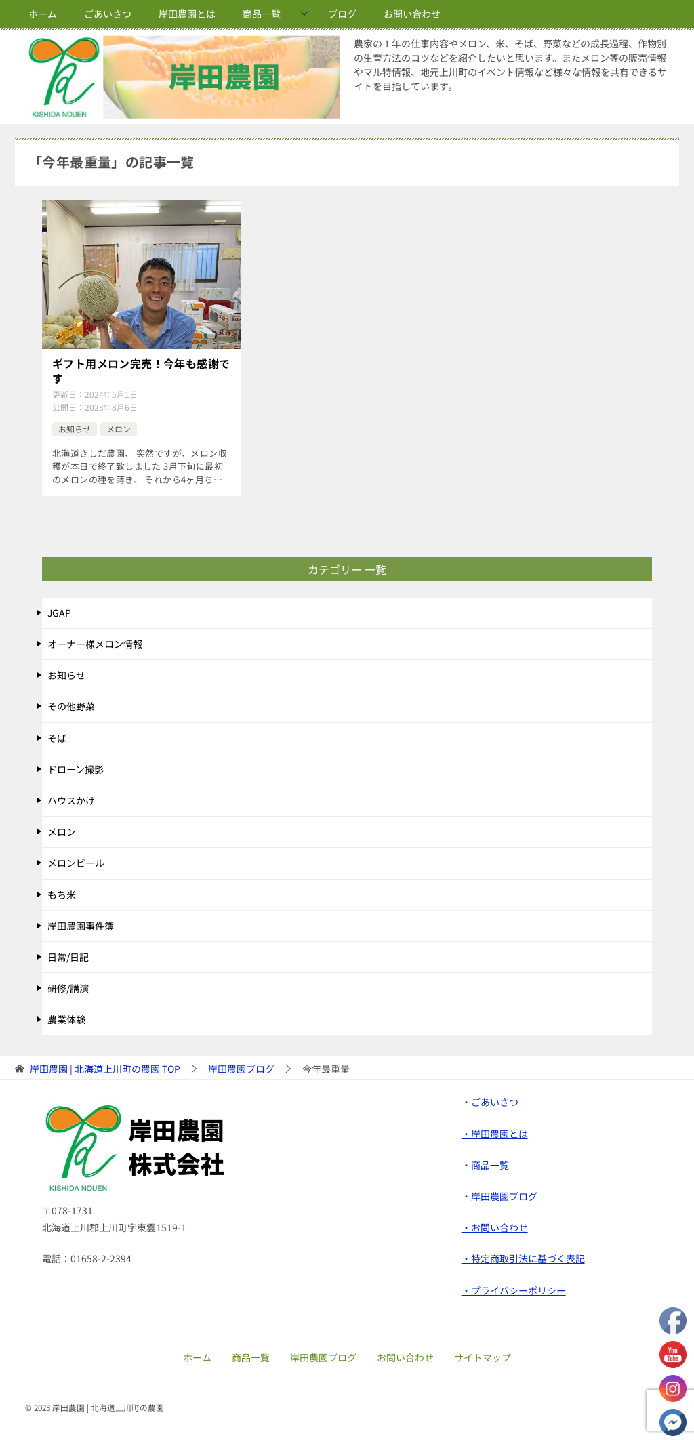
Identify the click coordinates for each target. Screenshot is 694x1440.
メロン (118, 428)
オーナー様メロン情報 (94, 644)
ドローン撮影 (75, 769)
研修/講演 (68, 988)
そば (56, 738)
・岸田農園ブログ (499, 1196)
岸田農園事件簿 (80, 925)
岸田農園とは (187, 13)
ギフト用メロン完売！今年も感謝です (141, 371)
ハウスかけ (71, 800)
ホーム (42, 13)
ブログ (342, 13)
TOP (105, 1069)
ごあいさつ (107, 13)
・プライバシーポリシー (514, 1290)
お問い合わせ (412, 13)
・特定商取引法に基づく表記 (523, 1258)
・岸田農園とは (495, 1133)
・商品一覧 (485, 1165)
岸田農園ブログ (323, 1357)
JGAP (59, 612)
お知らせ (74, 428)
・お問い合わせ (495, 1227)
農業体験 (66, 1019)
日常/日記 (68, 957)
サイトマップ (482, 1357)
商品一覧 (262, 13)
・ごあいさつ (490, 1102)
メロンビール (75, 862)
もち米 (61, 894)
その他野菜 (71, 706)
